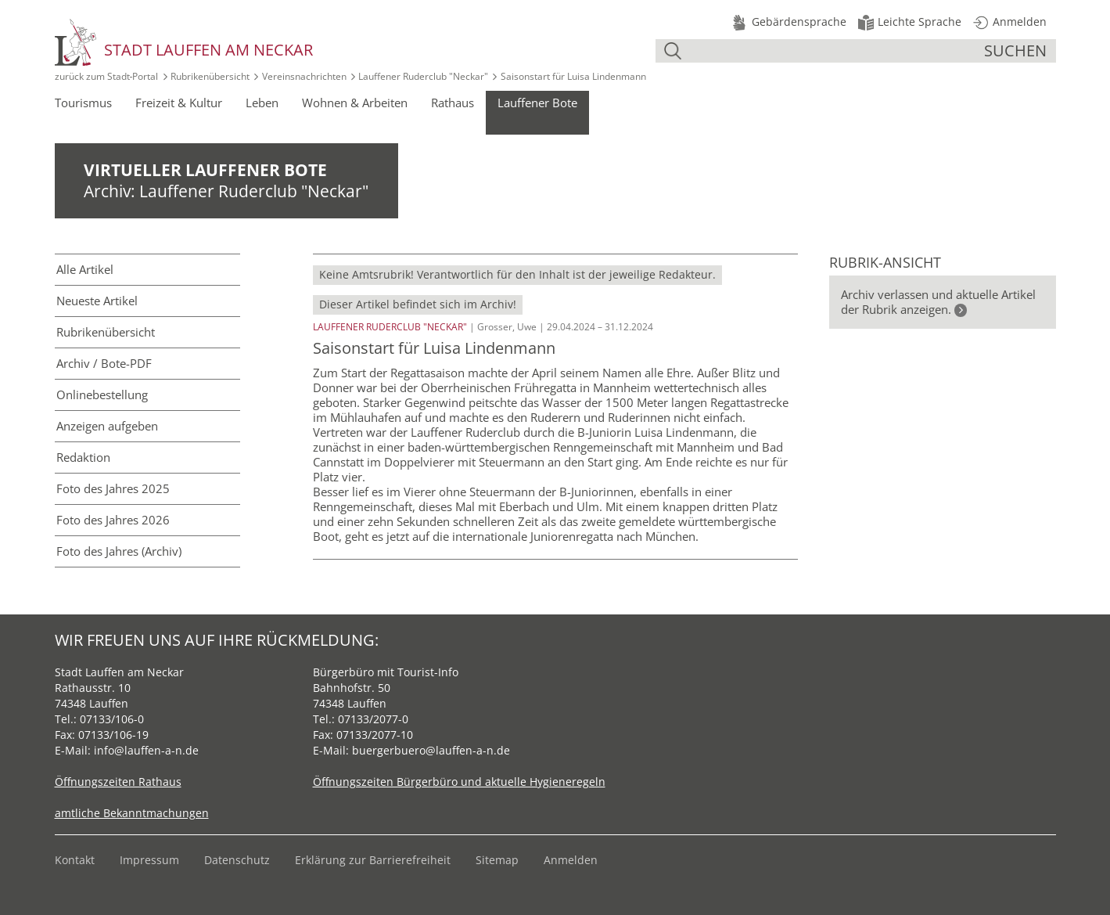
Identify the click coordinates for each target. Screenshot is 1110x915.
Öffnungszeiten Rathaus (118, 781)
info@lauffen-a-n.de (146, 750)
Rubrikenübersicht (210, 76)
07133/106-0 (112, 718)
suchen (1015, 50)
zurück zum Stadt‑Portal (107, 76)
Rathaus (452, 102)
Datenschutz (237, 859)
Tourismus (83, 102)
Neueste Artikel (97, 300)
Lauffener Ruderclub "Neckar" (423, 76)
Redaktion (83, 457)
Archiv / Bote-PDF (104, 363)
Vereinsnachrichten (304, 76)
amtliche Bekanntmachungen (132, 812)
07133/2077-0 (373, 718)
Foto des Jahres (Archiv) (118, 551)
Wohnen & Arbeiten (355, 102)
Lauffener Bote (537, 102)
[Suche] (835, 51)
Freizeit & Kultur (178, 102)
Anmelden (571, 859)
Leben (262, 102)
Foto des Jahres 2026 (113, 520)
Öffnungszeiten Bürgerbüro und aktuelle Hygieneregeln (459, 781)
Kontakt (75, 859)
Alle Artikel (84, 269)
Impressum (149, 859)
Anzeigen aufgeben (107, 426)
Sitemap (497, 859)
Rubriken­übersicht (105, 332)
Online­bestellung (102, 394)
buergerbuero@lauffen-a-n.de (431, 750)
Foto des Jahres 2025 (113, 488)
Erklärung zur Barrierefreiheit (373, 859)
